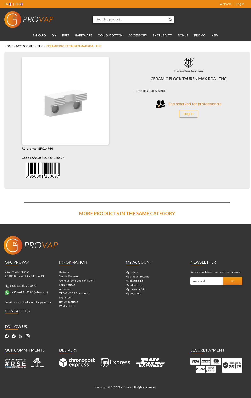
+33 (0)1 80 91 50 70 (24, 285)
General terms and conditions (77, 280)
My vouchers (133, 293)
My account (139, 262)
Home (8, 46)
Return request (68, 301)
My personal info (136, 289)
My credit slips (134, 280)
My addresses (134, 285)
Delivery (64, 272)
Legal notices (67, 284)
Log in (240, 4)
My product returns (137, 276)
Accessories (25, 46)
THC (40, 46)
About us (64, 289)
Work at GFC (67, 306)
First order (65, 297)
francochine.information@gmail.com (33, 302)
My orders (132, 272)
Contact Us (17, 311)
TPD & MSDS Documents (74, 293)
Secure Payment (69, 276)
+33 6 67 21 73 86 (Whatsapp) (30, 292)
